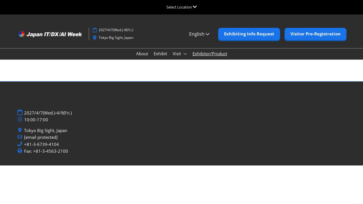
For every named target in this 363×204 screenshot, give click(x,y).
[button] (249, 34)
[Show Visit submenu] (185, 54)
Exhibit (160, 53)
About (142, 53)
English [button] (199, 34)
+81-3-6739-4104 (41, 144)
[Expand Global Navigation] (181, 7)
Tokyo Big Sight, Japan (45, 130)
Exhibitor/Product (210, 53)
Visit (177, 53)
